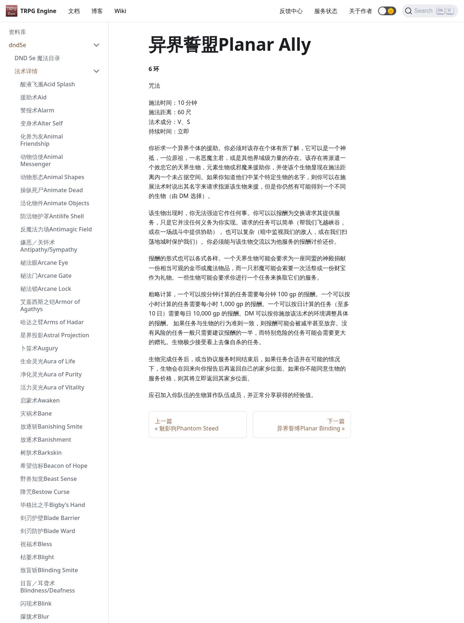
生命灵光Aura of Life (47, 361)
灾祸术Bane (36, 413)
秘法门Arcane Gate (45, 276)
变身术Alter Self (41, 123)
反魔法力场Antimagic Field (56, 229)
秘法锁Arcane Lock (45, 289)
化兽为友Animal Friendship (41, 140)
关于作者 (360, 11)
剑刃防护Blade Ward (47, 531)
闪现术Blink (35, 603)
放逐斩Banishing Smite (51, 426)
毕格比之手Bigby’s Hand (52, 505)
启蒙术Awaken (40, 400)
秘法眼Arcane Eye (44, 263)
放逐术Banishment (45, 439)
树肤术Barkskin (41, 453)
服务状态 (325, 11)
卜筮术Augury (39, 348)
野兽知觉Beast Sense (48, 479)
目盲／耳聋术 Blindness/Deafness (47, 586)
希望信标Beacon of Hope (53, 466)
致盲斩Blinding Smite (49, 570)
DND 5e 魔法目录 (37, 58)
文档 (74, 11)
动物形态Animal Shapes (52, 177)
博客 (97, 11)
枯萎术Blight (37, 557)
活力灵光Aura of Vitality (52, 387)
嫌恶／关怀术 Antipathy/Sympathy (48, 245)
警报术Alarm (37, 110)
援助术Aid (33, 97)
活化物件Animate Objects (54, 203)
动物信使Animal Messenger (41, 160)
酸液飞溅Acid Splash (47, 84)
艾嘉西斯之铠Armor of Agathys (50, 305)
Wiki (121, 11)
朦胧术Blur (34, 616)
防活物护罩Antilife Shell (52, 216)
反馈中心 (291, 11)
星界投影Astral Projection (54, 335)
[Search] (430, 10)
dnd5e (17, 45)
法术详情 (26, 71)
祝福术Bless (36, 544)
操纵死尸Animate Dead (51, 190)
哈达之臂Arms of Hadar (52, 322)
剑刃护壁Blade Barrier (50, 518)
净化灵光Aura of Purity (51, 374)
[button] (387, 11)
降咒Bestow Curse (45, 492)
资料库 (17, 32)
